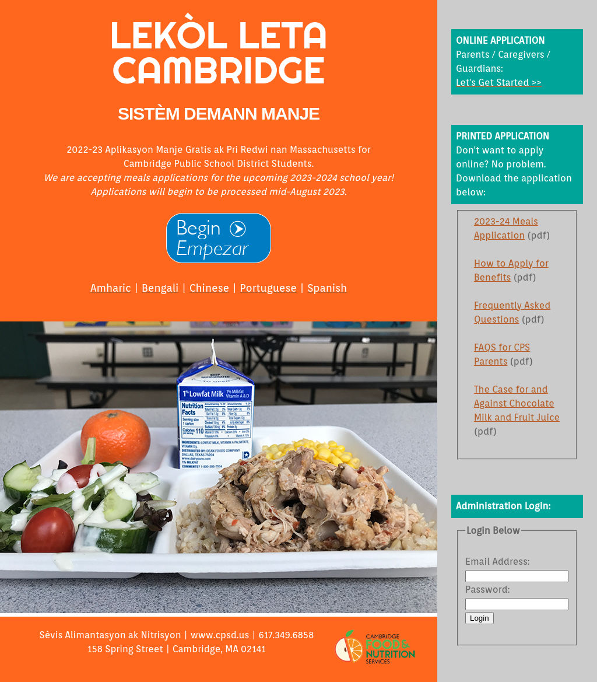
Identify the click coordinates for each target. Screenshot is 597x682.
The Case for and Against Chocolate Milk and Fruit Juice (517, 403)
